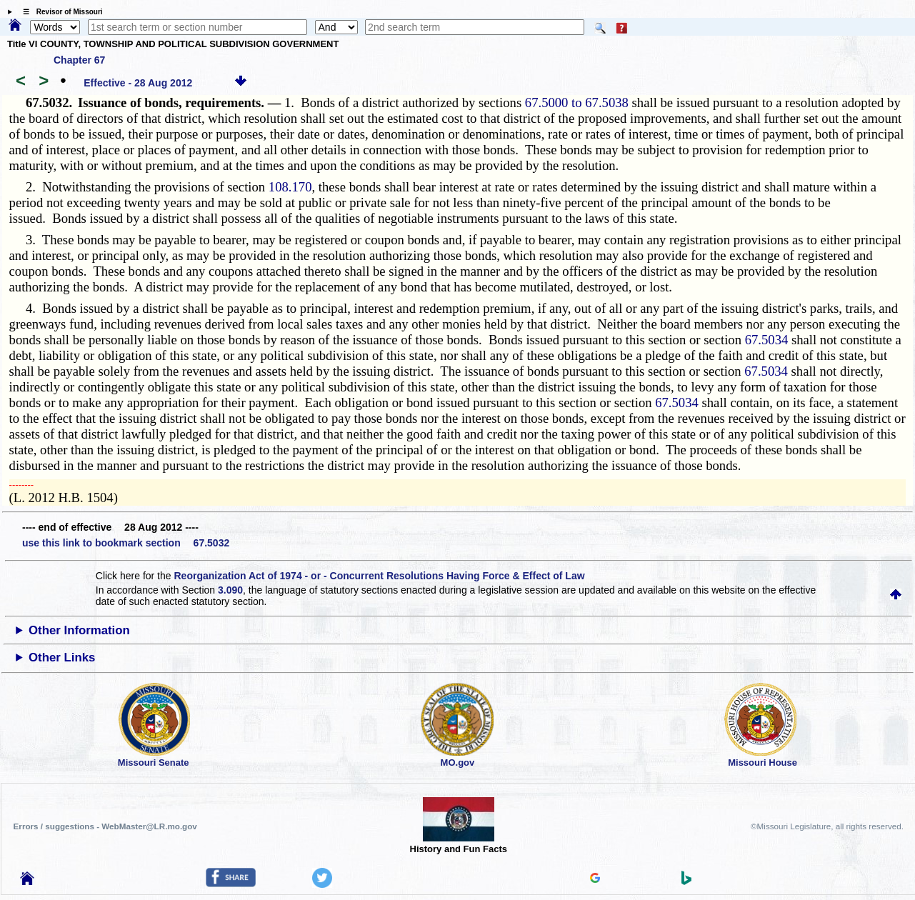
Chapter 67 (79, 60)
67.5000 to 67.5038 (577, 102)
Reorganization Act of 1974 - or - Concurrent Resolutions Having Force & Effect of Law (379, 575)
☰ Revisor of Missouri (59, 12)
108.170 (290, 186)
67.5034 (767, 339)
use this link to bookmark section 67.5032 (125, 543)
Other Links (62, 657)
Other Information (79, 630)
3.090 (230, 590)
